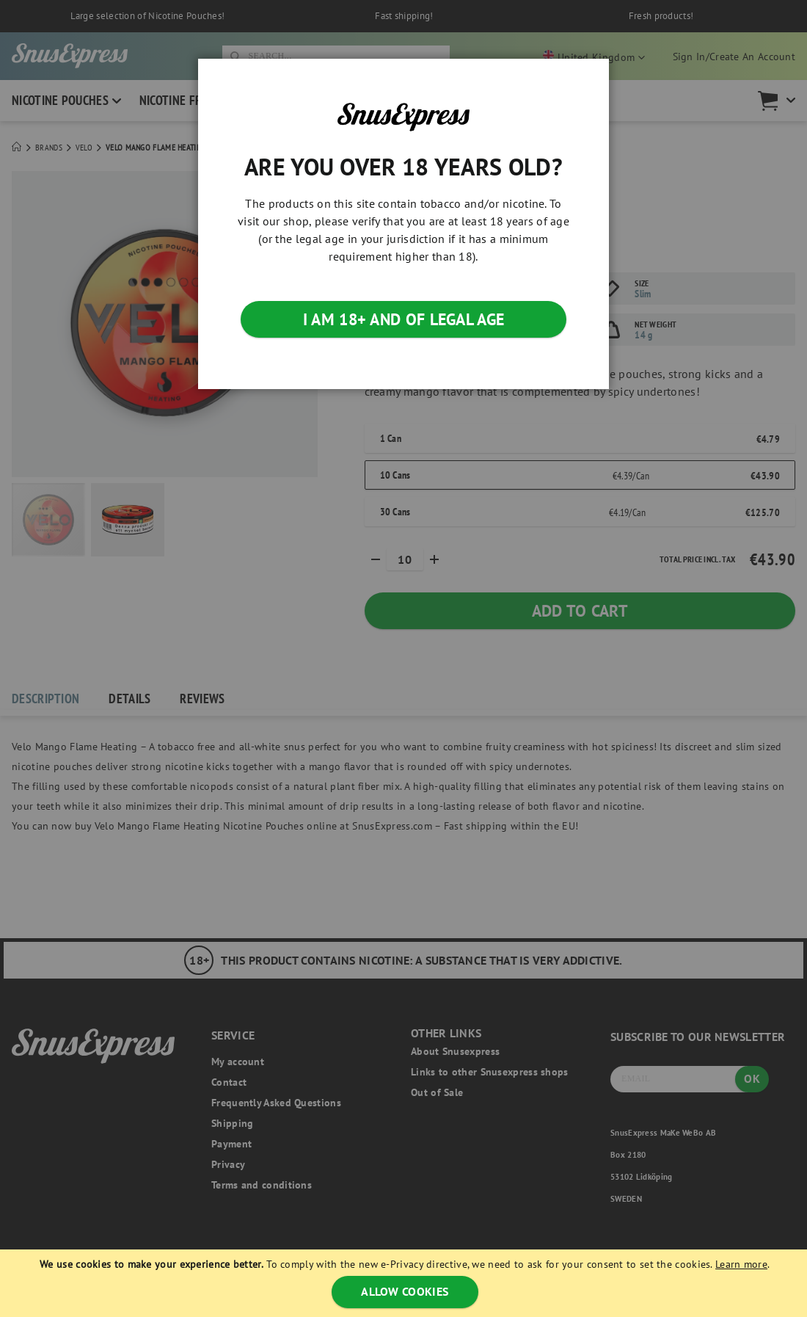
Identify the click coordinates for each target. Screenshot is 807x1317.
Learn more (741, 1264)
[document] (405, 1283)
